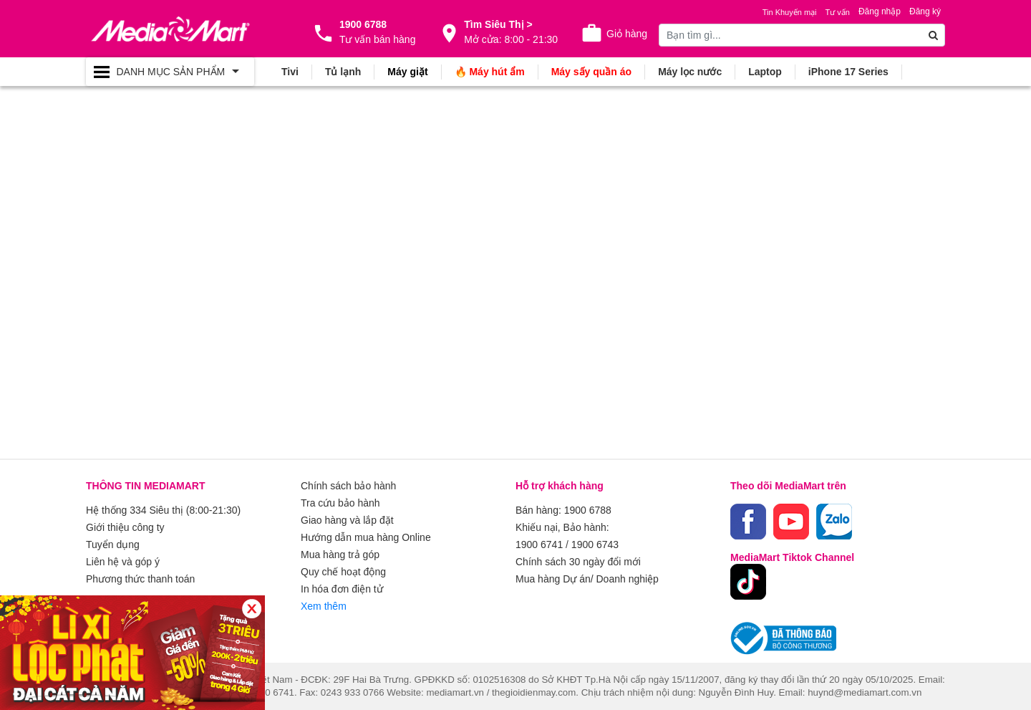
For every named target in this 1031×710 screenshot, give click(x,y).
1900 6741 (539, 544)
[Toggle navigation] (170, 71)
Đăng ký (925, 11)
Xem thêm (324, 606)
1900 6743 (595, 544)
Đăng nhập (879, 11)
